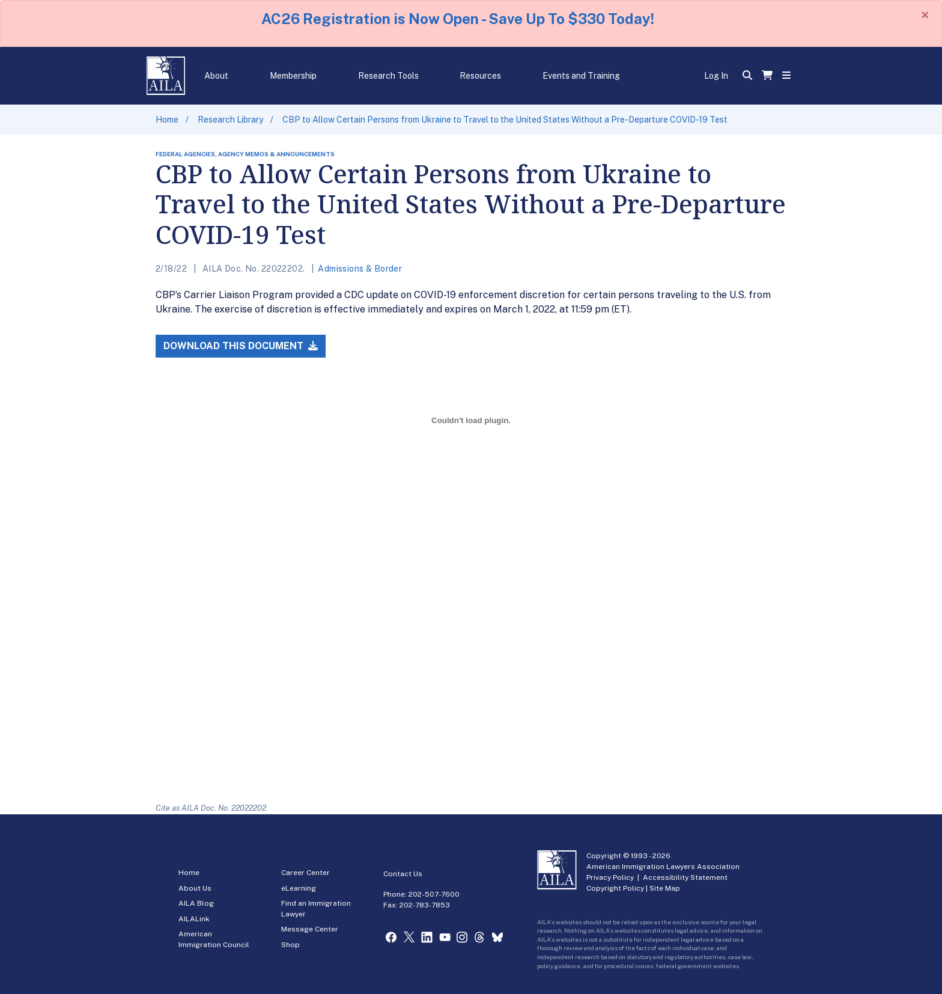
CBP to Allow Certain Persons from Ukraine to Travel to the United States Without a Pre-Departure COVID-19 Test (505, 119)
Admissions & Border (360, 268)
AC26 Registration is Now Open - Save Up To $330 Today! (457, 18)
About (216, 76)
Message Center (309, 929)
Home (167, 119)
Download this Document (240, 346)
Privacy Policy (610, 877)
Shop (290, 945)
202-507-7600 (434, 894)
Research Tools (388, 76)
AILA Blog (196, 903)
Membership (293, 76)
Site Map (664, 888)
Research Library (230, 119)
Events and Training (581, 76)
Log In (716, 76)
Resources (480, 76)
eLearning (298, 888)
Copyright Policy (615, 888)
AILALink (194, 919)
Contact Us (402, 874)
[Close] (925, 15)
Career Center (305, 872)
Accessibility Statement (685, 877)
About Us (194, 888)
